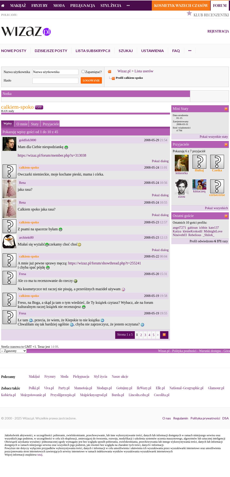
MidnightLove (213, 231)
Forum (220, 5)
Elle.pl (160, 388)
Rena (22, 182)
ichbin (203, 227)
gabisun (193, 227)
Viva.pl (49, 388)
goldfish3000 (27, 140)
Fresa (22, 274)
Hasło (7, 80)
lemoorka (181, 173)
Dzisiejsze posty (51, 50)
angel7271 (179, 227)
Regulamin (180, 418)
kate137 (214, 227)
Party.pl (63, 388)
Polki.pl (34, 388)
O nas (166, 418)
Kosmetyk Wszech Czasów (181, 5)
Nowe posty (13, 50)
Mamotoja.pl (83, 388)
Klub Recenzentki (211, 14)
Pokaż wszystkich (216, 208)
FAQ (176, 50)
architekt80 (26, 237)
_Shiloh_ (208, 235)
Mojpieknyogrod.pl (93, 395)
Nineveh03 (180, 235)
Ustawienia (152, 50)
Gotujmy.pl (124, 388)
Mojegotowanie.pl (33, 395)
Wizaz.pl (124, 71)
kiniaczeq (199, 191)
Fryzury (40, 5)
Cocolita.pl (161, 395)
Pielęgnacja (82, 5)
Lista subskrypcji (93, 50)
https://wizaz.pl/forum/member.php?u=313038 (52, 155)
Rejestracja (218, 31)
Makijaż (18, 5)
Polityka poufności (184, 351)
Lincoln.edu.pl (139, 395)
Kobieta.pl (8, 395)
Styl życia (111, 5)
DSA (225, 418)
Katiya (177, 231)
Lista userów (144, 71)
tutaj (39, 454)
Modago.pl (104, 388)
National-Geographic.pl (187, 388)
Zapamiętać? (92, 72)
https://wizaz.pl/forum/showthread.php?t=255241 (104, 263)
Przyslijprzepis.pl (62, 395)
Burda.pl (118, 395)
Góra (227, 351)
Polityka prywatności (205, 418)
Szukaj (126, 50)
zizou (181, 196)
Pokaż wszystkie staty (214, 136)
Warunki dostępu (210, 351)
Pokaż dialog (160, 161)
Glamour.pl (216, 388)
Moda (59, 5)
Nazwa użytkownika (17, 72)
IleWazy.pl (144, 388)
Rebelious (194, 235)
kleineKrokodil (192, 231)
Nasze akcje (120, 376)
